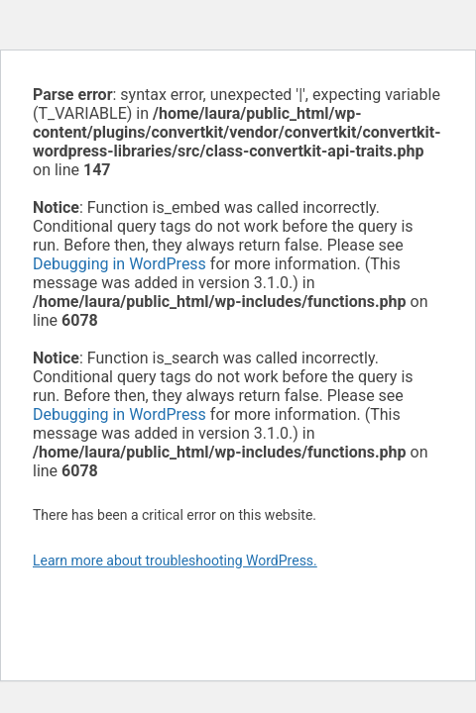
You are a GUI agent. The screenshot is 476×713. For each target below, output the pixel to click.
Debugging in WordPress (119, 264)
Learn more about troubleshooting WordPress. (175, 560)
